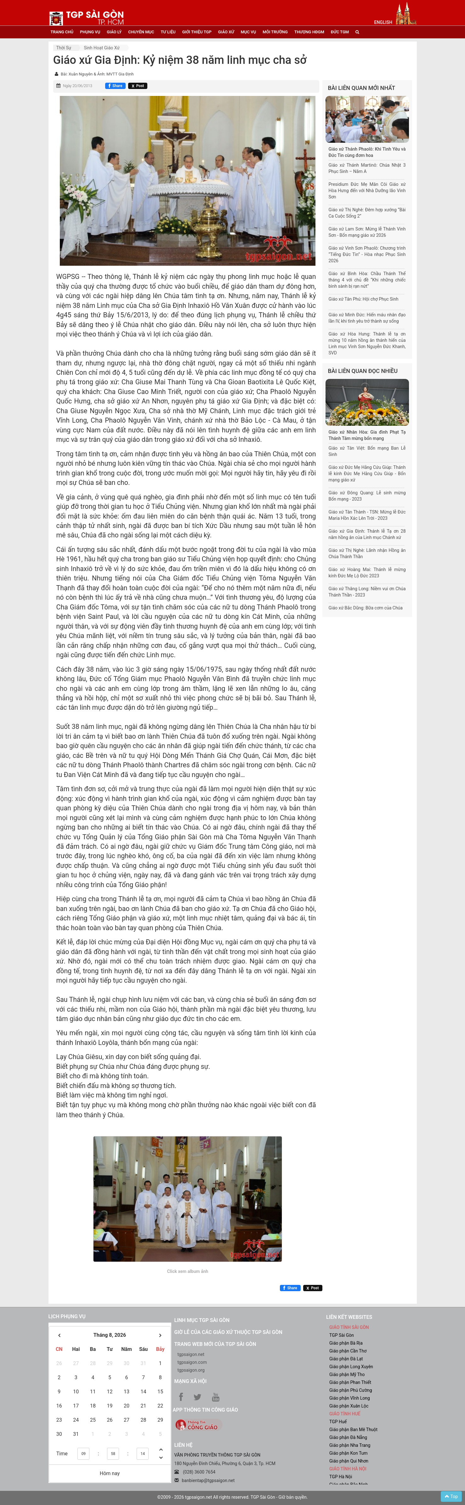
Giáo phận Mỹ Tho (347, 1374)
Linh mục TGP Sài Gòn (202, 1320)
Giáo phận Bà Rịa (346, 1343)
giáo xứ (226, 32)
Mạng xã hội (190, 1381)
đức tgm (340, 32)
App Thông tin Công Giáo (205, 1410)
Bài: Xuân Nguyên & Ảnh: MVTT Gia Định (97, 74)
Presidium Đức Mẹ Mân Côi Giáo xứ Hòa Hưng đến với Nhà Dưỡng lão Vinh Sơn (367, 190)
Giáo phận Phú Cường (350, 1390)
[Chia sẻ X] (137, 86)
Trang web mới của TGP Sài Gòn (215, 1344)
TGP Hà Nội (340, 1476)
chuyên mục (141, 32)
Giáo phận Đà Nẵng (348, 1437)
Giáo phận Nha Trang (349, 1445)
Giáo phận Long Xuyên (351, 1366)
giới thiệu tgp (197, 32)
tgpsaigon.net (191, 1354)
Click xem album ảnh (187, 1271)
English (383, 22)
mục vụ (248, 32)
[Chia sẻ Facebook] (115, 86)
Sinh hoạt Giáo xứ (102, 47)
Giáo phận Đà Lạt (346, 1358)
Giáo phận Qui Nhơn (348, 1460)
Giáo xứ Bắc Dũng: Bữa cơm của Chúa (366, 607)
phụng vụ (90, 32)
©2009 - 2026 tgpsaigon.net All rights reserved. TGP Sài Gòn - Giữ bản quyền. (232, 1497)
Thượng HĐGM (309, 32)
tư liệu (168, 32)
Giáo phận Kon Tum (348, 1453)
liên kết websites (349, 1317)
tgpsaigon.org (191, 1370)
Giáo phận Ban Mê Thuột (353, 1429)
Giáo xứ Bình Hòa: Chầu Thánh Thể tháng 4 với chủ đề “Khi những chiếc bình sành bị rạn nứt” (367, 280)
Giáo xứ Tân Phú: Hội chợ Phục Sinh (364, 299)
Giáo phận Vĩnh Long (349, 1398)
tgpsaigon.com (192, 1362)
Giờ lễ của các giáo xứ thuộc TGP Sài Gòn (228, 1332)
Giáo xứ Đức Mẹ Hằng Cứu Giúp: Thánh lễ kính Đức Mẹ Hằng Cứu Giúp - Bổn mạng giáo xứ (367, 473)
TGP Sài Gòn (341, 1335)
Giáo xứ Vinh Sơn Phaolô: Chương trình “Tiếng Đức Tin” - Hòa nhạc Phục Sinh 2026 (367, 254)
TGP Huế (338, 1421)
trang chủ (62, 32)
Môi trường (275, 32)
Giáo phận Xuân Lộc (348, 1405)
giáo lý (114, 32)
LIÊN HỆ (183, 1445)
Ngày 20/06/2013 (77, 86)
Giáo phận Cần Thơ (347, 1350)
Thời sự (63, 47)
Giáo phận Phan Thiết (350, 1382)
